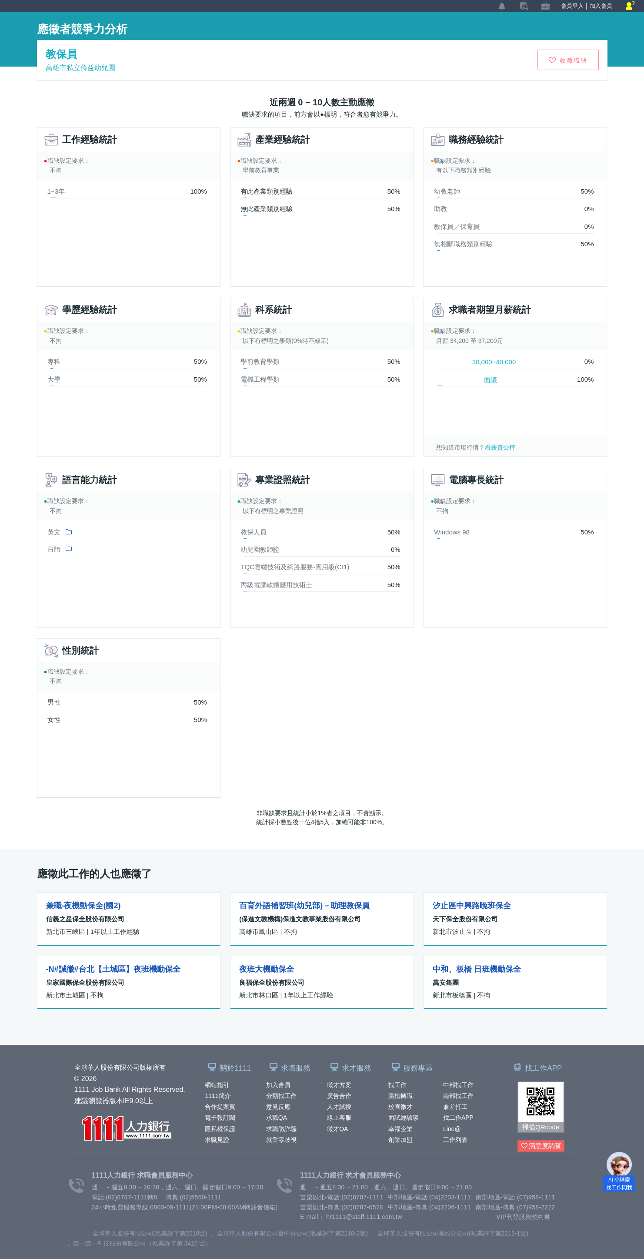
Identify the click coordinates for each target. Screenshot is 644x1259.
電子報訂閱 (220, 1117)
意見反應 (278, 1106)
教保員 (61, 54)
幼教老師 (447, 191)
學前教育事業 (261, 170)
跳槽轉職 (400, 1095)
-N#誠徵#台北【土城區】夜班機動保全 (113, 969)
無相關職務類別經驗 (463, 244)
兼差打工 (455, 1106)
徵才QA (337, 1128)
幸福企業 (400, 1128)
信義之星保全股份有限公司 (85, 919)
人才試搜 (339, 1106)
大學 (53, 379)
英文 (53, 532)
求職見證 (217, 1139)
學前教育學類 (260, 361)
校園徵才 (400, 1106)
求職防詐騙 (281, 1128)
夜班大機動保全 (266, 969)
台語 (53, 548)
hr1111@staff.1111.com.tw (364, 1216)
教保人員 (253, 532)
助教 (440, 208)
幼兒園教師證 (260, 549)
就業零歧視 (281, 1139)
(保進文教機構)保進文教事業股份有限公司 (300, 919)
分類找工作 (281, 1095)
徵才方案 (339, 1084)
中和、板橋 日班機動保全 (477, 969)
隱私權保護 (220, 1128)
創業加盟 (400, 1139)
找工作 (397, 1084)
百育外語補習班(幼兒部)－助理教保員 (304, 905)
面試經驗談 (403, 1117)
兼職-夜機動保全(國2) (83, 905)
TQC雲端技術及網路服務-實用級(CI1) (294, 567)
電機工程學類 (260, 379)
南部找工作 (458, 1095)
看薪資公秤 (500, 447)
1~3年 (56, 191)
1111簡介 (217, 1095)
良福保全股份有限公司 (271, 982)
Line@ (452, 1128)
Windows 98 (452, 532)
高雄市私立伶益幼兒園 (80, 67)
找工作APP (458, 1117)
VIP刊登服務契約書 (523, 1216)
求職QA (276, 1117)
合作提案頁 (220, 1106)
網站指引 (217, 1084)
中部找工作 (458, 1084)
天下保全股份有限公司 (465, 919)
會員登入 (572, 6)
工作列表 (455, 1139)
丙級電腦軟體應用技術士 (276, 584)
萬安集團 (446, 982)
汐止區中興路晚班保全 (472, 905)
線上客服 (339, 1117)
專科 (53, 361)
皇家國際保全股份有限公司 (85, 982)
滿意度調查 (541, 1146)
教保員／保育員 (457, 226)
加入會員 (278, 1084)
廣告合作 (339, 1095)
